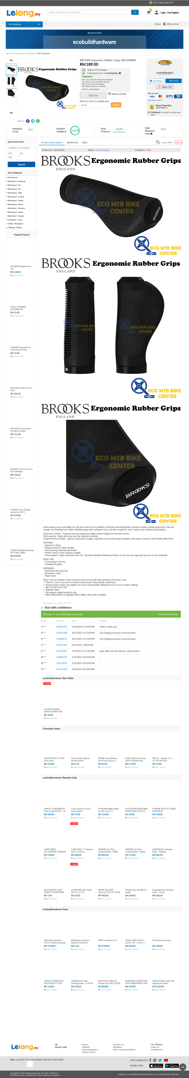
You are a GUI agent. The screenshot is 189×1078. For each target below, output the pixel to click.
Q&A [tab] (84, 142)
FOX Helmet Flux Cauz (161, 940)
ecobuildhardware (164, 72)
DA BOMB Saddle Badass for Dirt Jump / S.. (108, 810)
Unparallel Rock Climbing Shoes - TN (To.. (162, 891)
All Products (12, 177)
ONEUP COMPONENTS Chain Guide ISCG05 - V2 (55, 810)
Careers (86, 1047)
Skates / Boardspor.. (16, 223)
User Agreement (90, 1050)
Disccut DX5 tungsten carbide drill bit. (80, 759)
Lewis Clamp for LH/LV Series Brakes (81, 810)
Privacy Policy (89, 1052)
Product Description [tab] (52, 142)
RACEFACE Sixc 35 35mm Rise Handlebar (21, 470)
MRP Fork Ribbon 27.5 (107, 940)
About (85, 1045)
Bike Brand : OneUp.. (16, 197)
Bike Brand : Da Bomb (16, 181)
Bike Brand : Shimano (16, 208)
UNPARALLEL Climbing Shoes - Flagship (162, 850)
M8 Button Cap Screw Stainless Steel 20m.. (80, 941)
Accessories (44, 53)
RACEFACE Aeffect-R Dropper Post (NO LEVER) (109, 982)
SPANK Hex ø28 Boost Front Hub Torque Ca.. (107, 759)
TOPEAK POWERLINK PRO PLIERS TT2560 (53, 982)
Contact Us (118, 1045)
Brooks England (103, 150)
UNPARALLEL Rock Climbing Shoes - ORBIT (108, 850)
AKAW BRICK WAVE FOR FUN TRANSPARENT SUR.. (136, 982)
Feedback (117, 1047)
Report (178, 142)
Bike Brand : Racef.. (15, 204)
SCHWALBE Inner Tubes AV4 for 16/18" (81, 891)
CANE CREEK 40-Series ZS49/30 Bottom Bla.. (135, 759)
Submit (116, 104)
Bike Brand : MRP (15, 193)
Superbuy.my (157, 1050)
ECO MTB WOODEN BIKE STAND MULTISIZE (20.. (136, 810)
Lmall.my (155, 1047)
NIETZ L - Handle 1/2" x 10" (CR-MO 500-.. (162, 759)
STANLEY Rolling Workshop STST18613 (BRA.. (22, 551)
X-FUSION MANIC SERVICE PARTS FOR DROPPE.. (53, 711)
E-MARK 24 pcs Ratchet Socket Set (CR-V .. (20, 511)
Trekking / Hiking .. (15, 227)
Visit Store (173, 80)
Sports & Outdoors (15, 53)
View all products (119, 132)
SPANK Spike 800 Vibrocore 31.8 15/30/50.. (109, 891)
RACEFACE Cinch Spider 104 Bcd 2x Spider (20, 429)
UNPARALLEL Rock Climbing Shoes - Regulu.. (135, 850)
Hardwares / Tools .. (16, 220)
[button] (11, 60)
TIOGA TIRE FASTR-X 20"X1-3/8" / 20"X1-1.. (135, 941)
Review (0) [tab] (72, 142)
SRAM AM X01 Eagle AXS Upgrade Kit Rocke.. (163, 982)
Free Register (173, 12)
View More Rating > (168, 614)
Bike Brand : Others (15, 200)
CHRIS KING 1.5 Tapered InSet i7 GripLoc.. (82, 850)
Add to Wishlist (17, 275)
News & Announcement (124, 1050)
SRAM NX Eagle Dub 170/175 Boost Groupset (55, 941)
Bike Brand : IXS (14, 189)
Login (163, 12)
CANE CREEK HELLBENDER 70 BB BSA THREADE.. (55, 851)
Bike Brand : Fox (14, 185)
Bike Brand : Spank (15, 212)
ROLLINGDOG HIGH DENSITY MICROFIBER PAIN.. (54, 892)
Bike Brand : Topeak (16, 216)
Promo (158, 24)
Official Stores (171, 24)
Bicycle (31, 53)
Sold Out (93, 95)
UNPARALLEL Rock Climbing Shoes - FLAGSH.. (82, 982)
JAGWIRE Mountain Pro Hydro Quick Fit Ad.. (20, 348)
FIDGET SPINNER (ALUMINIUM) (18, 308)
